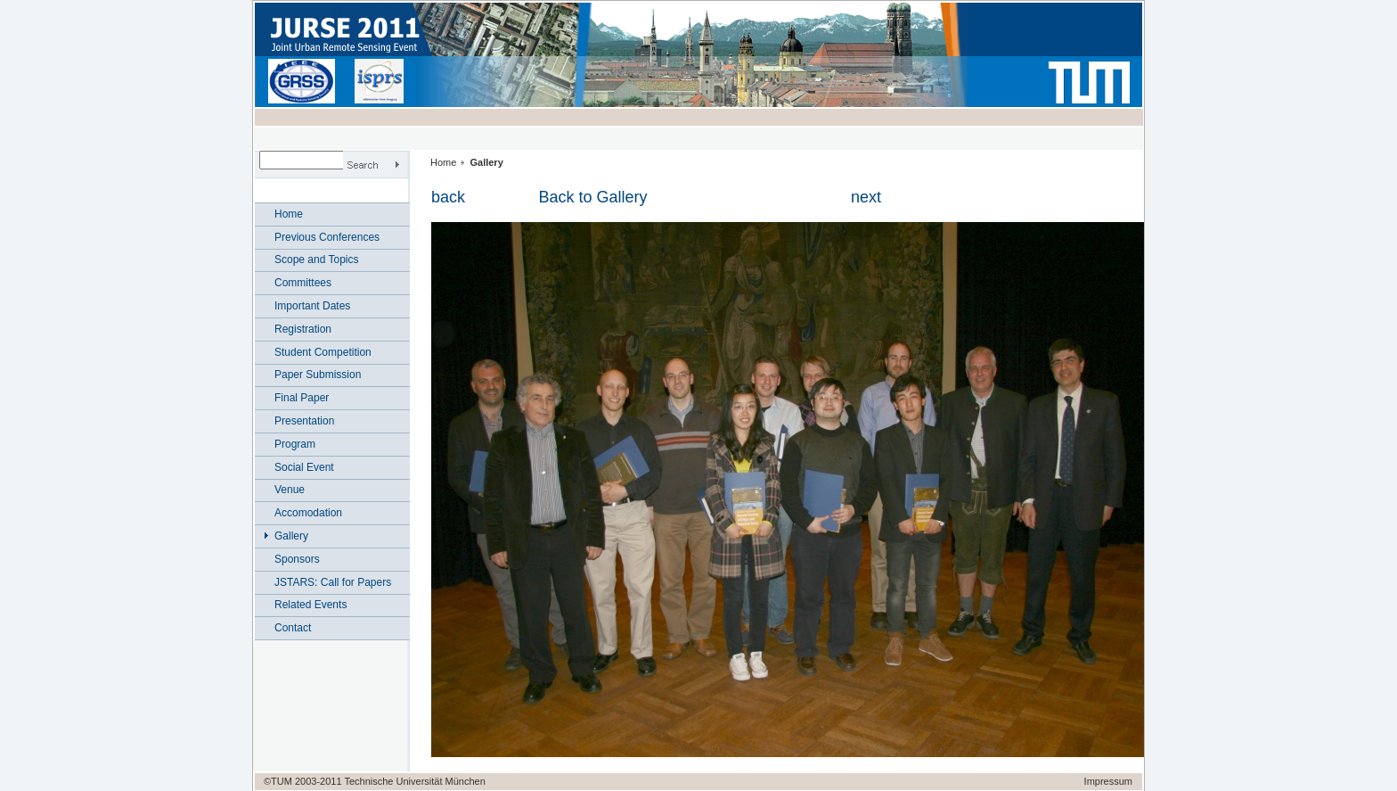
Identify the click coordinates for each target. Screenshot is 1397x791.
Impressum (1108, 781)
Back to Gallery (592, 197)
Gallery (291, 536)
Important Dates (312, 306)
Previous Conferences (327, 237)
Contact (292, 628)
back (448, 197)
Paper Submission (317, 374)
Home (288, 214)
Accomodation (308, 513)
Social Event (304, 467)
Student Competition (323, 352)
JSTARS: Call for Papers (332, 582)
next (866, 197)
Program (294, 444)
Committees (302, 282)
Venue (289, 489)
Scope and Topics (316, 259)
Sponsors (297, 559)
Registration (302, 329)
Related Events (310, 604)
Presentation (304, 421)
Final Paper (301, 397)
